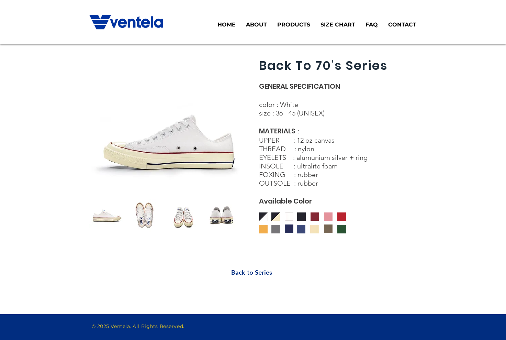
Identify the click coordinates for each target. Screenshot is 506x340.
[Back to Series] (251, 272)
